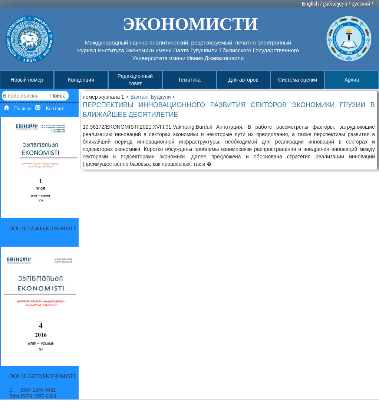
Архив (352, 80)
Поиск (57, 96)
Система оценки (297, 80)
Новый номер (27, 80)
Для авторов (243, 80)
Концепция (81, 80)
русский (361, 4)
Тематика (189, 80)
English (310, 4)
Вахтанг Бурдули (151, 97)
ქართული (335, 4)
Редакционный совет (135, 79)
